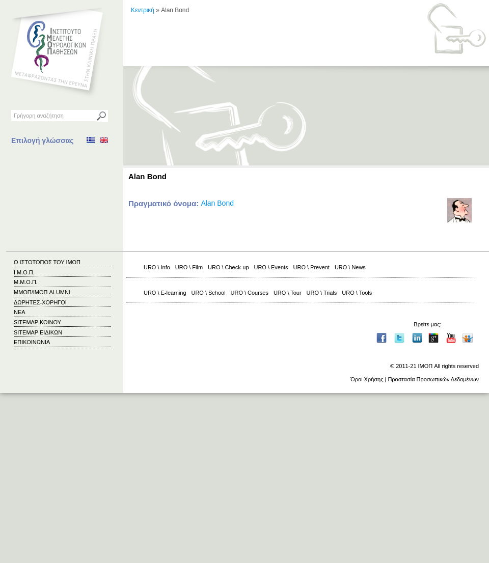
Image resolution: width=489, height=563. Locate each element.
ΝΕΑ (19, 312)
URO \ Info (157, 267)
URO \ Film (189, 267)
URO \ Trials (322, 293)
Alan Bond (217, 203)
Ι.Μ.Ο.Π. (24, 272)
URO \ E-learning (165, 293)
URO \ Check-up (228, 267)
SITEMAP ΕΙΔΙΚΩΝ (38, 332)
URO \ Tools (357, 293)
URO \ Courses (249, 293)
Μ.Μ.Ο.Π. (26, 282)
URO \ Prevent (311, 267)
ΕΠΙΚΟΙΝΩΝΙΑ (32, 342)
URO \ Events (271, 267)
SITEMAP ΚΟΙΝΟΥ (37, 322)
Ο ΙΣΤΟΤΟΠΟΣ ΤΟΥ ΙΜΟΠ (47, 262)
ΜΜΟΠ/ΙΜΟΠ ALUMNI (42, 292)
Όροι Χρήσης (366, 379)
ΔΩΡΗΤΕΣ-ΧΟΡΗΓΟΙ (40, 302)
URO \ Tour (288, 293)
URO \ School (209, 293)
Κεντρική (142, 10)
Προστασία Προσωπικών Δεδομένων (433, 379)
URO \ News (350, 267)
